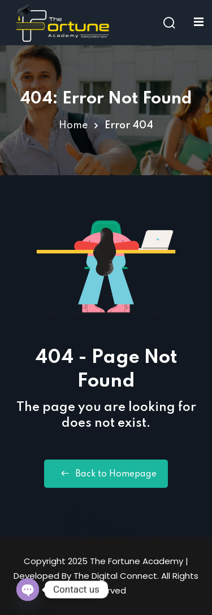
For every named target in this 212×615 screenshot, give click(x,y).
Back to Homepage (106, 474)
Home (73, 125)
